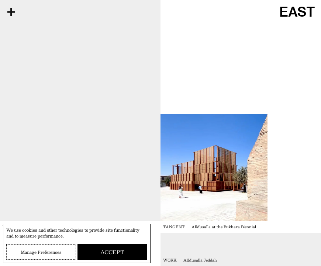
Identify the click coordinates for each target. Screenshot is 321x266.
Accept (112, 252)
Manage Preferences (41, 252)
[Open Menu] (11, 12)
